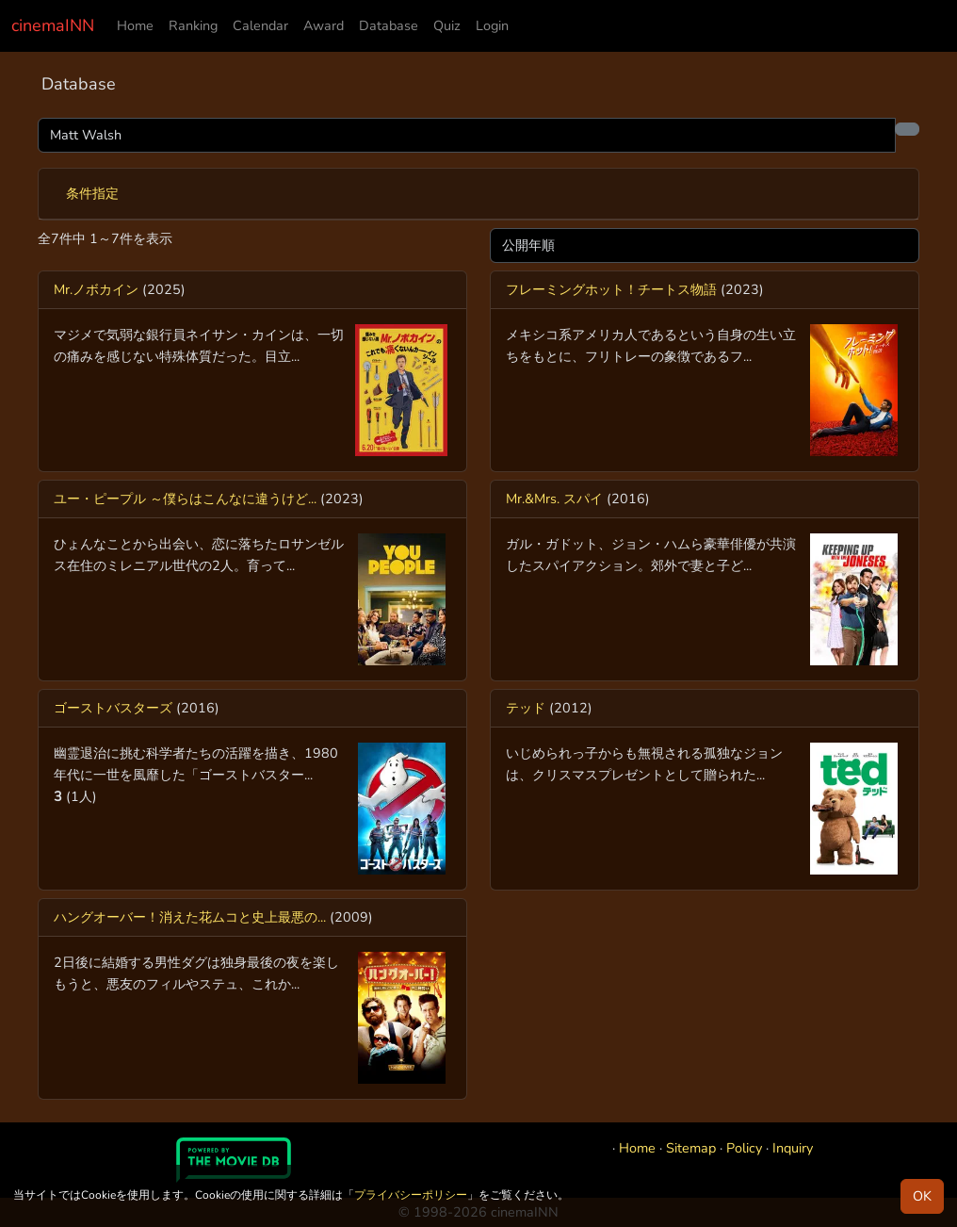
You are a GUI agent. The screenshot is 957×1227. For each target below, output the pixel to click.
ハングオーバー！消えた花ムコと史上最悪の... (190, 917)
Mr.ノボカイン (96, 289)
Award (323, 25)
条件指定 (92, 193)
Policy (744, 1147)
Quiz (447, 25)
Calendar (260, 25)
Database (388, 25)
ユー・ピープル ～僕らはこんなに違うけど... (185, 498)
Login (492, 25)
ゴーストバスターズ (113, 707)
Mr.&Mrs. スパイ (554, 498)
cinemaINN (52, 25)
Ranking (193, 25)
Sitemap (691, 1147)
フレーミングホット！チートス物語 (611, 289)
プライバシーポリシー (410, 1194)
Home (135, 25)
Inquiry (792, 1147)
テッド (525, 707)
